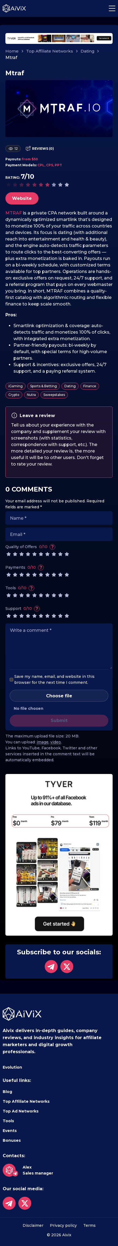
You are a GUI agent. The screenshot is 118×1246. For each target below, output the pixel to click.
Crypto (13, 395)
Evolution (12, 1067)
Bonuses (12, 1140)
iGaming (15, 386)
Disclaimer (33, 1225)
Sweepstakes (54, 395)
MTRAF (13, 213)
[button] (112, 8)
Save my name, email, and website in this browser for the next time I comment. (54, 679)
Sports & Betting (43, 386)
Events (10, 1130)
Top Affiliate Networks (49, 51)
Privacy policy (63, 1225)
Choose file (59, 695)
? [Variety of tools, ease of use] (31, 588)
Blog (7, 1091)
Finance (89, 386)
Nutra (31, 395)
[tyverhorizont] (59, 38)
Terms (89, 1225)
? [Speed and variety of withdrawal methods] (41, 567)
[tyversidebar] (59, 854)
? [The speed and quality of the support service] (37, 608)
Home (12, 51)
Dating (88, 51)
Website (22, 198)
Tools (8, 1120)
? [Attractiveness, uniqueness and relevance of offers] (52, 546)
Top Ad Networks (21, 1111)
